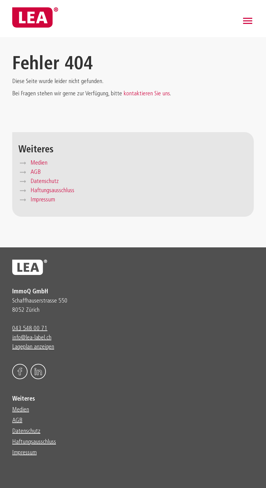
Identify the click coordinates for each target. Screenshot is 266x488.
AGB (36, 172)
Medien (39, 163)
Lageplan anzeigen (33, 347)
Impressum (43, 200)
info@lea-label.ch (31, 338)
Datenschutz (45, 181)
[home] (35, 17)
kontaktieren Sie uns (147, 94)
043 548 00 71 (29, 329)
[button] (247, 21)
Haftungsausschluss (52, 191)
